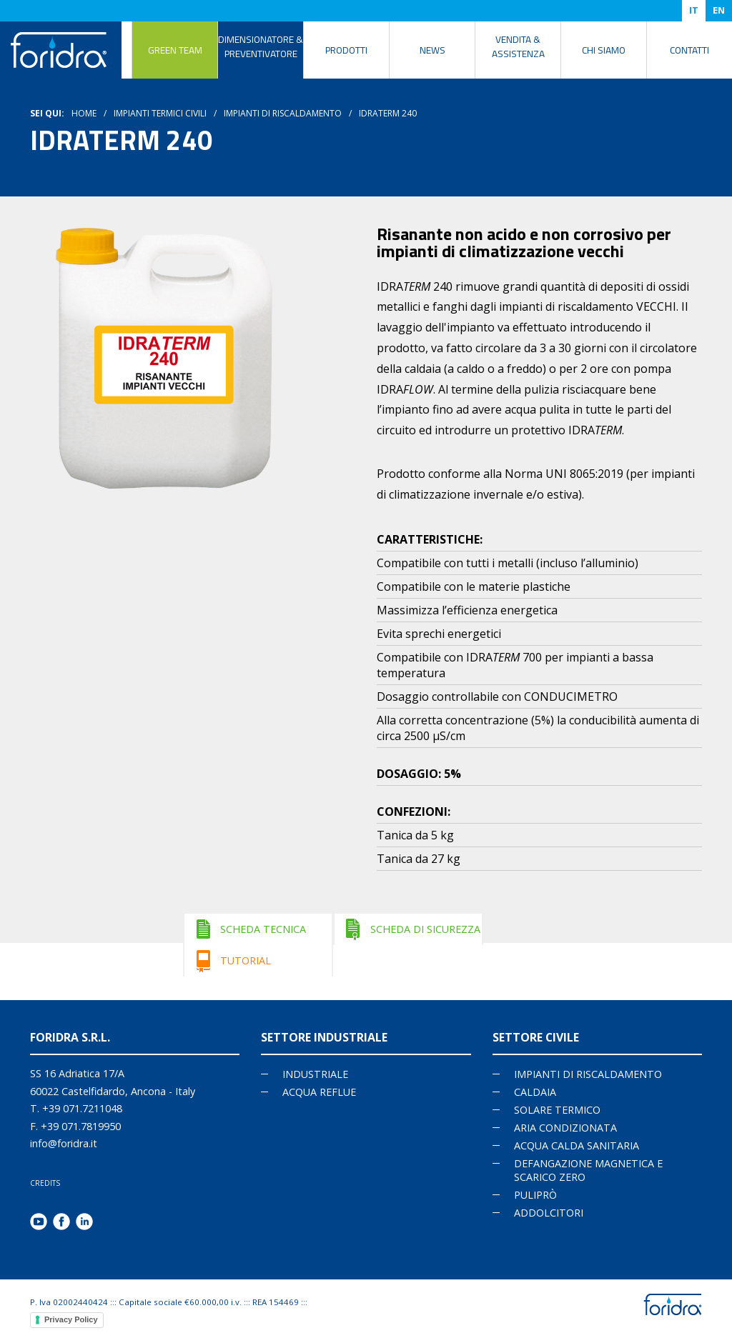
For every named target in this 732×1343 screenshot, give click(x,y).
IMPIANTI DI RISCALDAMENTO (588, 1074)
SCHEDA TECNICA (263, 929)
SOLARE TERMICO (557, 1110)
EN (719, 10)
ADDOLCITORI (548, 1212)
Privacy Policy (71, 1319)
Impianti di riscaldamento (283, 113)
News (432, 50)
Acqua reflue (319, 1092)
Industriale (315, 1074)
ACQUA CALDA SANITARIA (576, 1145)
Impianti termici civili (160, 113)
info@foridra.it (63, 1143)
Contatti (689, 50)
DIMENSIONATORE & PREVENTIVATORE (260, 46)
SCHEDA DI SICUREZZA (425, 929)
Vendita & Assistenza (518, 46)
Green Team (175, 50)
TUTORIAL (245, 960)
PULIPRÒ (535, 1195)
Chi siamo (603, 50)
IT (693, 10)
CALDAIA (535, 1092)
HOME (84, 113)
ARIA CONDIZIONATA (565, 1127)
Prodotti (346, 50)
